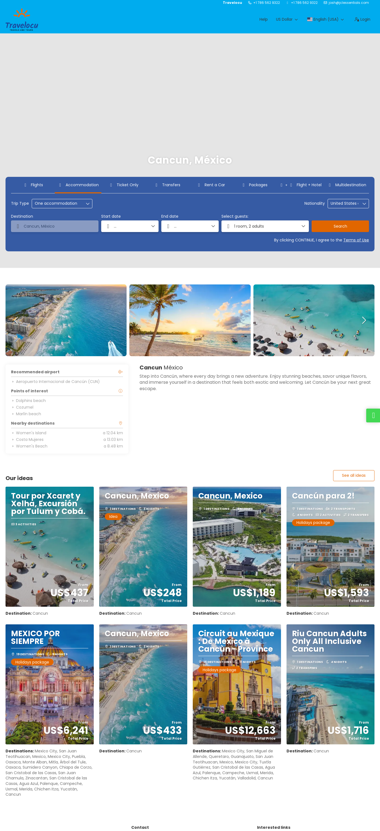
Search (340, 226)
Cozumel (22, 407)
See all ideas (354, 475)
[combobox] (344, 203)
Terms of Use (356, 240)
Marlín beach (26, 414)
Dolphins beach (28, 401)
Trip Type (20, 203)
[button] (16, 320)
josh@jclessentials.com (349, 3)
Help (263, 19)
